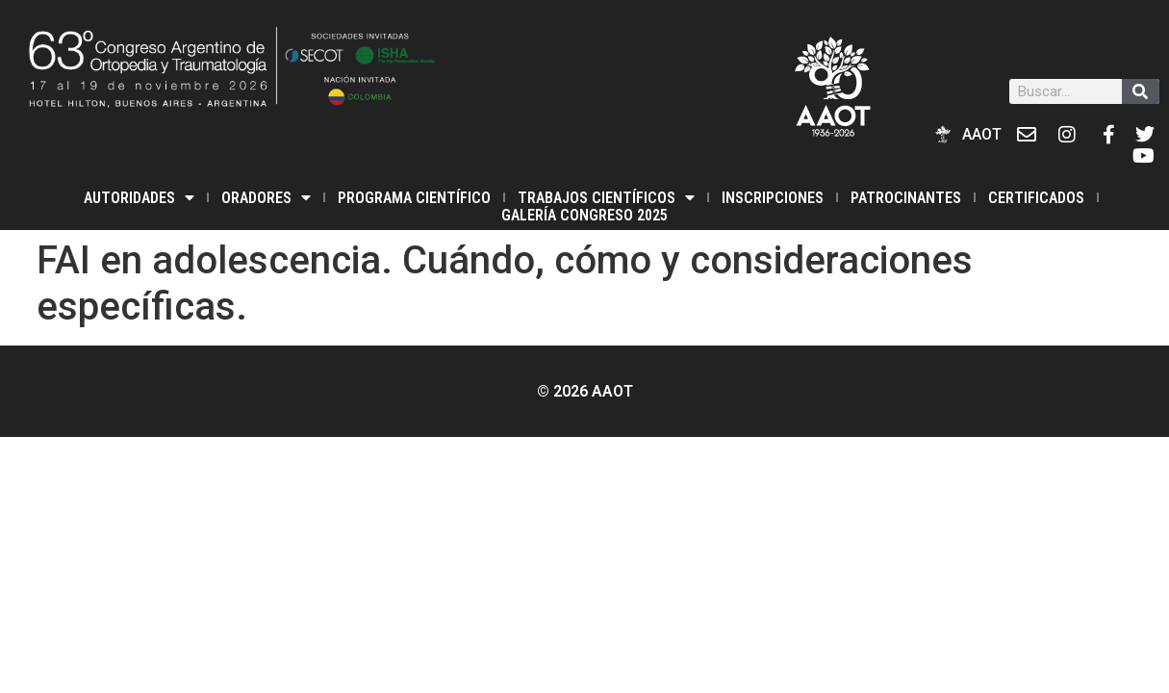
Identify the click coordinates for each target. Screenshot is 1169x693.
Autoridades (139, 197)
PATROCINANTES (906, 198)
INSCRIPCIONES (773, 198)
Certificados (1036, 198)
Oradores (266, 197)
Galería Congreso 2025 (584, 215)
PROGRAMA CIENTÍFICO (414, 198)
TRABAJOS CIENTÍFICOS (606, 197)
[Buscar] (1140, 91)
